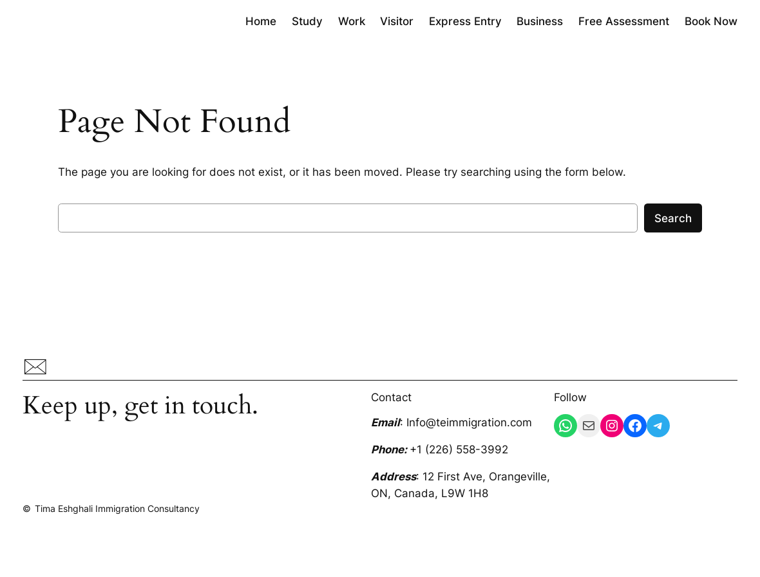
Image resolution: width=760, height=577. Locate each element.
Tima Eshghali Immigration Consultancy (117, 508)
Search (673, 218)
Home (260, 21)
